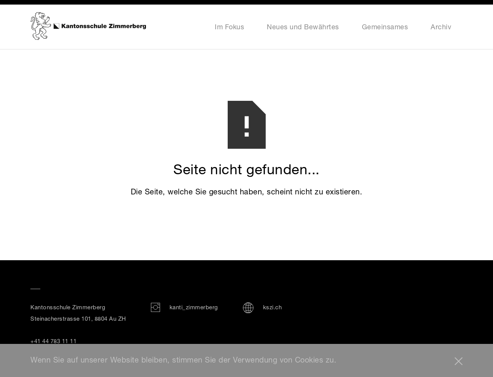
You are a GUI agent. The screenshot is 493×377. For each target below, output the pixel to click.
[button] (459, 361)
